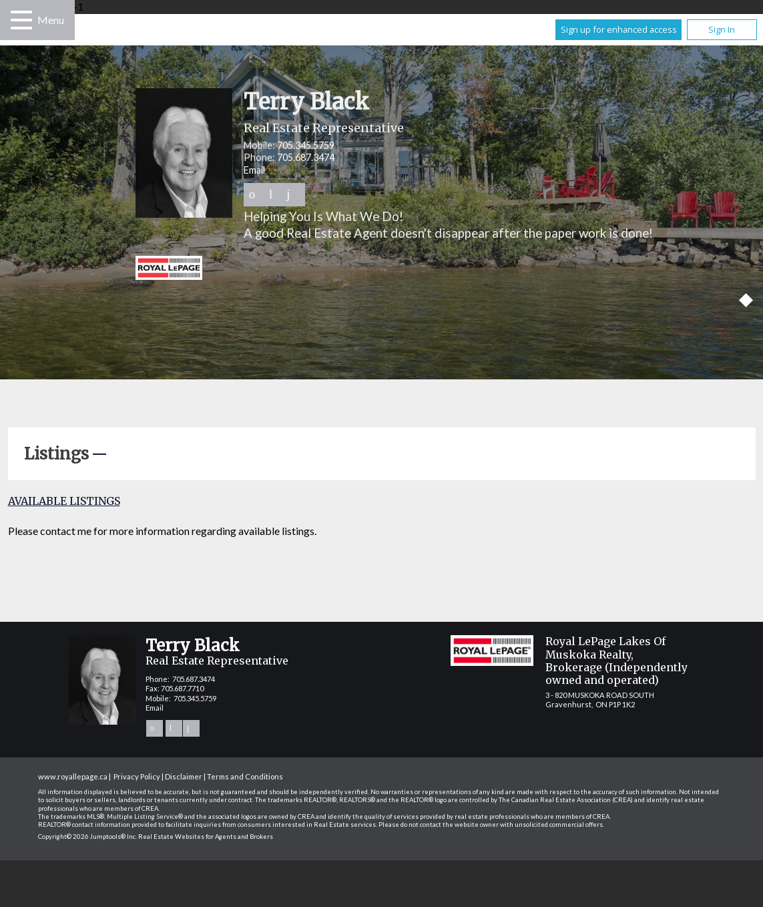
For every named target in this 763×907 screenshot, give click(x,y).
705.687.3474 (305, 157)
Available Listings (64, 501)
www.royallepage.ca (72, 776)
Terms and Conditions (245, 776)
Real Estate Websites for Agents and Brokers (205, 836)
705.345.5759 (305, 145)
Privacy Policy (136, 776)
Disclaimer (183, 776)
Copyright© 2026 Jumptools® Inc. (87, 836)
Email (254, 170)
